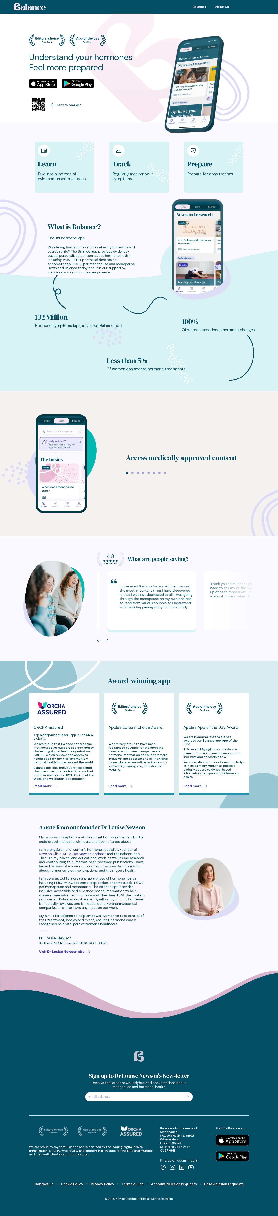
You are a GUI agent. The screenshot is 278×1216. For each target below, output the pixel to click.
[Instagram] (172, 1167)
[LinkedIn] (182, 1167)
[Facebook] (163, 1167)
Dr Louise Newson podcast (84, 853)
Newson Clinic (50, 853)
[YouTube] (191, 1167)
